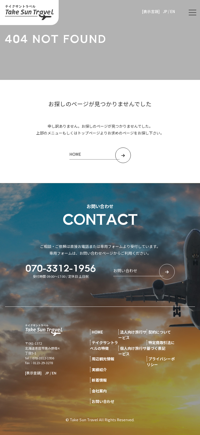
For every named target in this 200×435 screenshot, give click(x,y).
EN (172, 11)
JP (165, 11)
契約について (159, 332)
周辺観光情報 (103, 358)
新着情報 (99, 380)
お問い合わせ (103, 401)
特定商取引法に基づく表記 (161, 345)
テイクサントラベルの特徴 (104, 345)
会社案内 (99, 390)
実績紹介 (99, 369)
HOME (97, 332)
